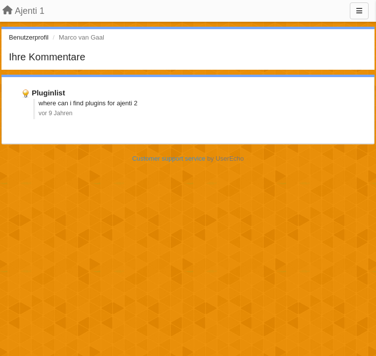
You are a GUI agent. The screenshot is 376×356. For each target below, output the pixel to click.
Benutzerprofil (28, 37)
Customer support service (168, 158)
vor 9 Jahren (56, 113)
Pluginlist (48, 93)
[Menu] (359, 10)
